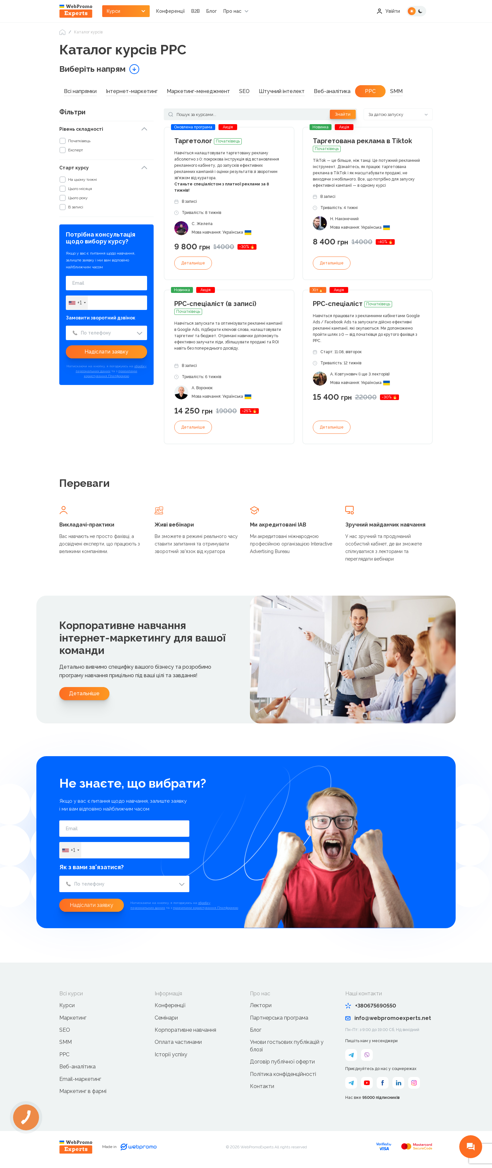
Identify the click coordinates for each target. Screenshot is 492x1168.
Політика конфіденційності (283, 1074)
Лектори (261, 1005)
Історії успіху (171, 1054)
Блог (211, 11)
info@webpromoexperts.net (388, 1018)
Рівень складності (81, 129)
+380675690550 (370, 1006)
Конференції (170, 11)
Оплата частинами (178, 1042)
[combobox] (77, 303)
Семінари (166, 1018)
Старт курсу (74, 167)
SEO (64, 1030)
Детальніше (193, 263)
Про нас (232, 11)
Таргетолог (208, 141)
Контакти (262, 1086)
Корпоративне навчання (185, 1030)
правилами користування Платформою (205, 908)
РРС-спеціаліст (352, 304)
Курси (67, 1005)
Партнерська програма (279, 1018)
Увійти (388, 11)
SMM (65, 1042)
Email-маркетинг (80, 1079)
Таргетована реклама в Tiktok (362, 144)
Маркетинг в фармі (82, 1091)
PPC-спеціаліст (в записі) (215, 307)
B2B (195, 11)
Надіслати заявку (106, 352)
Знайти (342, 114)
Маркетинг (72, 1018)
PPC (64, 1054)
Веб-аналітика (77, 1066)
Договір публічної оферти (282, 1062)
